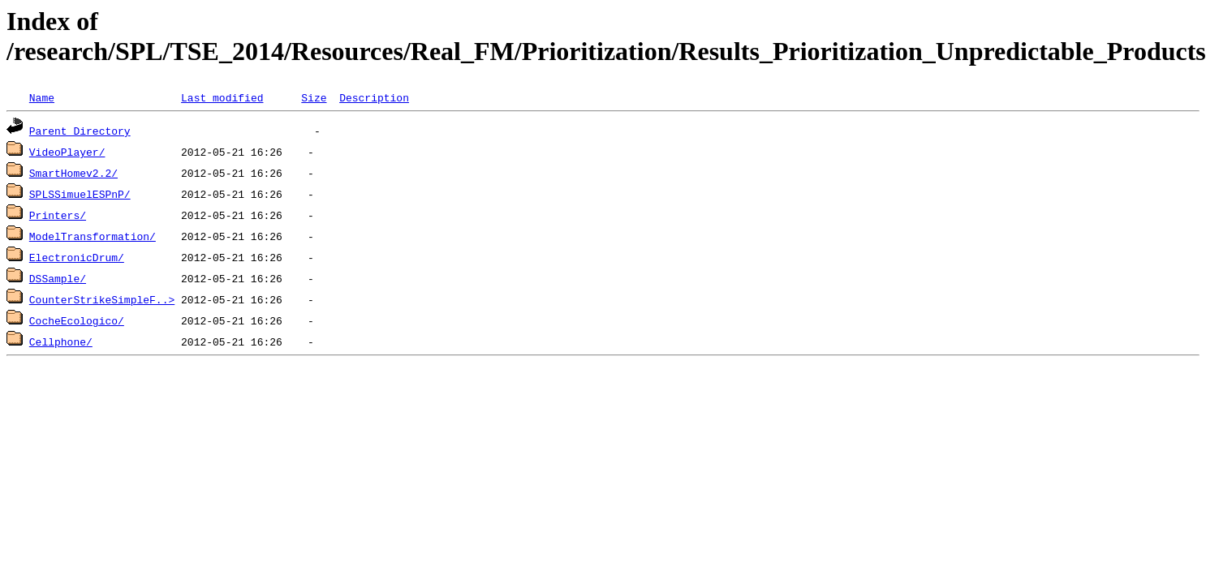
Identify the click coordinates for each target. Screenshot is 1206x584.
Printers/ (57, 215)
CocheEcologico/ (76, 320)
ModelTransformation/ (92, 236)
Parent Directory (80, 130)
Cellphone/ (61, 341)
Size (313, 97)
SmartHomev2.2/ (73, 172)
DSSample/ (57, 278)
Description (374, 97)
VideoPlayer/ (67, 151)
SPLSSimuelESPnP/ (80, 194)
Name (41, 97)
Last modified (222, 97)
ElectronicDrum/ (76, 257)
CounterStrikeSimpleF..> (101, 299)
